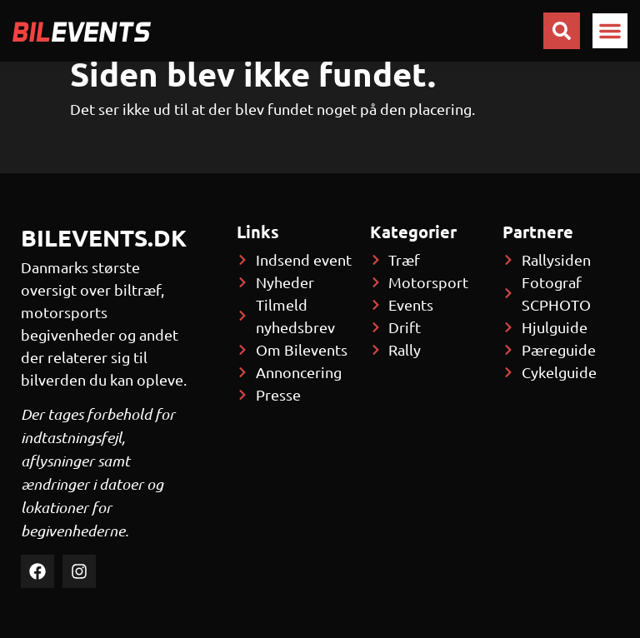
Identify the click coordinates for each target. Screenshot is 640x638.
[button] (610, 30)
